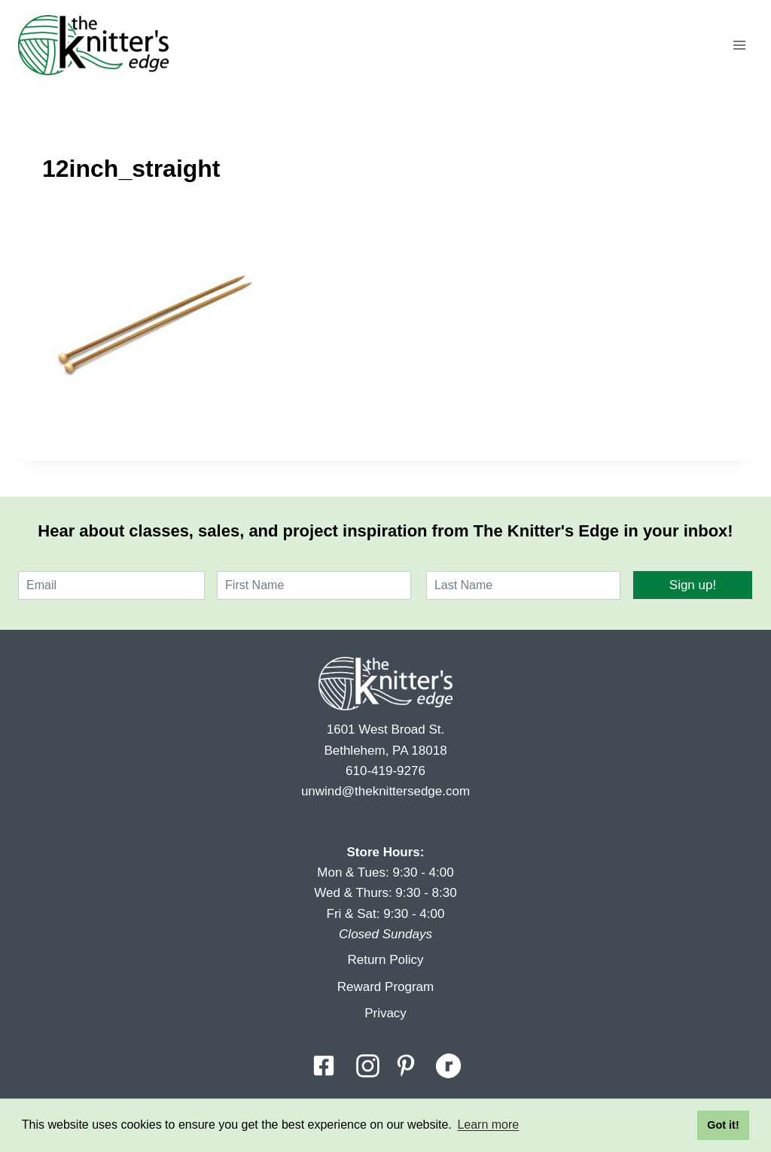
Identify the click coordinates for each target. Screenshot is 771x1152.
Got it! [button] (723, 1125)
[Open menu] (739, 44)
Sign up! (692, 585)
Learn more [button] (488, 1124)
